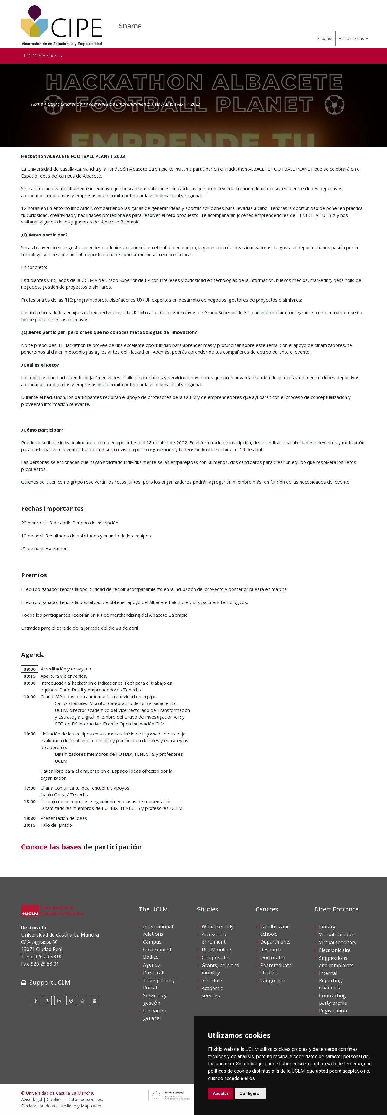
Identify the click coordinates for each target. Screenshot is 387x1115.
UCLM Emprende (64, 104)
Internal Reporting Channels (330, 980)
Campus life (215, 957)
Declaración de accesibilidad (48, 1106)
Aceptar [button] (221, 1093)
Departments (275, 941)
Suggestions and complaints (336, 962)
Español (324, 38)
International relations (158, 930)
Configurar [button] (250, 1093)
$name (130, 26)
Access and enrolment (214, 938)
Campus (152, 941)
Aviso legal (31, 1099)
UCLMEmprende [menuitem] (41, 56)
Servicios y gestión (155, 999)
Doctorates (273, 957)
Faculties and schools (275, 930)
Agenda (151, 964)
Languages (273, 980)
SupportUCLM (49, 982)
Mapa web (91, 1106)
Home (37, 104)
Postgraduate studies (275, 969)
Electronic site (334, 950)
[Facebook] (35, 1000)
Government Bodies (157, 953)
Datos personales (84, 1099)
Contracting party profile (333, 999)
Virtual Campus (336, 934)
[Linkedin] (58, 1000)
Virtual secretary (337, 942)
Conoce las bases (51, 847)
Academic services (212, 992)
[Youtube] (82, 1000)
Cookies (55, 1099)
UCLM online (216, 949)
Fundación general (154, 1014)
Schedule (212, 980)
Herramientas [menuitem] (351, 38)
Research (270, 949)
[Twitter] (47, 1000)
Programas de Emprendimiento (118, 104)
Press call (153, 972)
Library (327, 926)
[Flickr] (94, 1000)
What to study (217, 926)
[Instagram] (70, 1000)
